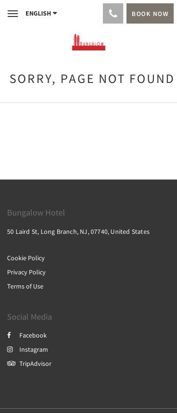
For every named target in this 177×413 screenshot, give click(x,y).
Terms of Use (25, 286)
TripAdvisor (29, 363)
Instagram (27, 349)
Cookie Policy (26, 258)
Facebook (27, 335)
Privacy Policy (26, 272)
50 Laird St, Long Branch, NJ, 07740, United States (78, 231)
